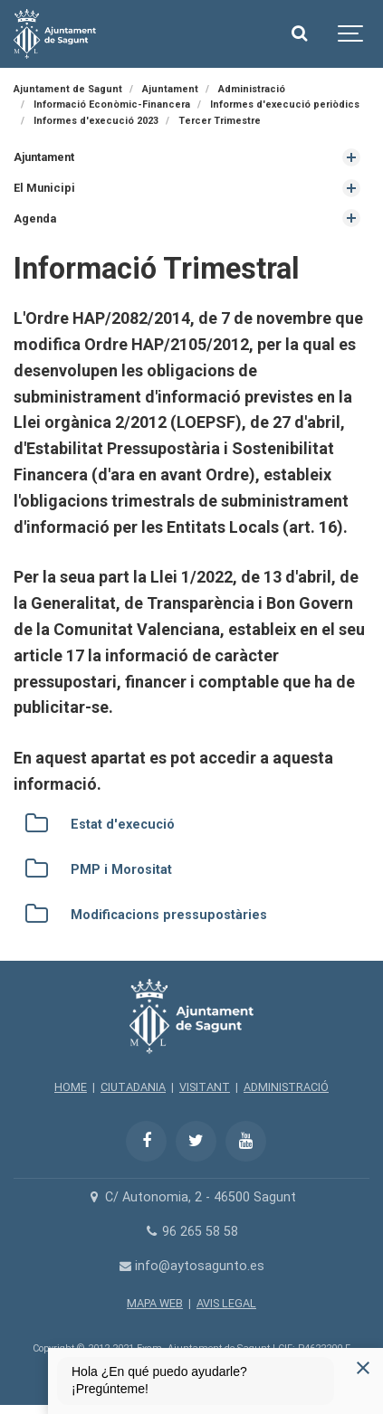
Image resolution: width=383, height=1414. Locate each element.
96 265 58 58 (191, 1231)
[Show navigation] (351, 34)
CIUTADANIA (133, 1087)
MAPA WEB (155, 1303)
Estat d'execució (123, 824)
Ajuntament (44, 157)
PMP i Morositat (121, 870)
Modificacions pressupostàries (169, 915)
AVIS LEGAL (226, 1303)
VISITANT (204, 1087)
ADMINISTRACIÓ (286, 1087)
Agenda (35, 218)
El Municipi (44, 188)
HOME (70, 1087)
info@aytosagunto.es (191, 1266)
